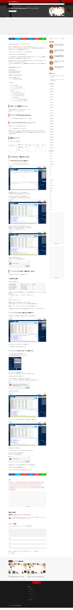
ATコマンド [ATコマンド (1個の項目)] (14, 483)
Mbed (51, 182)
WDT (51, 209)
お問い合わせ (31, 591)
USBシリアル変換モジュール (15, 86)
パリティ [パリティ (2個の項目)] (19, 488)
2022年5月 (52, 87)
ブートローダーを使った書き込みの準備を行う (19, 100)
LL (50, 177)
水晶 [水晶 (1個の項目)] (9, 490)
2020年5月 (52, 134)
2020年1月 (52, 145)
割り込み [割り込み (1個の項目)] (33, 488)
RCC (51, 193)
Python (51, 190)
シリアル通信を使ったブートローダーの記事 (19, 47)
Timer (51, 201)
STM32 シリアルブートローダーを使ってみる (22, 515)
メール (10, 543)
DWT (51, 156)
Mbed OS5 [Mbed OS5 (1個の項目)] (33, 483)
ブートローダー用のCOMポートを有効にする (19, 102)
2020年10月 (52, 121)
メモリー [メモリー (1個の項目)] (23, 488)
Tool (14, 12)
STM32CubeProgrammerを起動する (18, 95)
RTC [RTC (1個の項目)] (37, 483)
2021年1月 (52, 113)
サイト (10, 547)
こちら (16, 111)
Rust (51, 196)
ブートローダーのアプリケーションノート (17, 89)
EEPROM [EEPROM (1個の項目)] (21, 483)
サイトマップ (31, 594)
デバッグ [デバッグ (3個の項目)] (15, 488)
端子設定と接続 (14, 98)
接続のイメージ (13, 91)
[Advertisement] (36, 26)
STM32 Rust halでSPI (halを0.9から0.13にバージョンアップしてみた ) (59, 51)
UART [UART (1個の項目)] (40, 483)
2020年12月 (52, 116)
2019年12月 (52, 148)
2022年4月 (52, 89)
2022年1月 (52, 97)
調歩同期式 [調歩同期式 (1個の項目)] (13, 490)
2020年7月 (52, 129)
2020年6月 (52, 132)
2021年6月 (52, 100)
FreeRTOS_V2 (52, 164)
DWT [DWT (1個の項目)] (18, 483)
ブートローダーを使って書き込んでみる (17, 96)
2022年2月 (52, 95)
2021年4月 (52, 105)
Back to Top (36, 585)
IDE (50, 174)
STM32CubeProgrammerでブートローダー (17, 578)
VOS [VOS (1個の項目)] (42, 483)
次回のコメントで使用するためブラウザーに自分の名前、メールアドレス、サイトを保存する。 (24, 552)
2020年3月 (52, 140)
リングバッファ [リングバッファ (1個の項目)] (28, 488)
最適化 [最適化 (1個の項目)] (43, 488)
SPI (50, 198)
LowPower (51, 180)
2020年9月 (52, 124)
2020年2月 (52, 142)
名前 (10, 539)
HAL (50, 169)
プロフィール (31, 599)
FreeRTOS (51, 161)
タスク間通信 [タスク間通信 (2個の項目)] (11, 488)
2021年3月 (52, 108)
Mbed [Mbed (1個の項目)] (30, 483)
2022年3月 (52, 92)
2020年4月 (52, 137)
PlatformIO (52, 185)
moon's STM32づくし (18, 607)
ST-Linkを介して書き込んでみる (16, 93)
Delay (51, 153)
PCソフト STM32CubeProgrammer (16, 88)
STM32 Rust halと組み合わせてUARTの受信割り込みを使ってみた (59, 57)
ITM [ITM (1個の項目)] (26, 483)
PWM (51, 188)
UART (51, 206)
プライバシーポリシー (32, 596)
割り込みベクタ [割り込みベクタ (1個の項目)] (38, 488)
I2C (50, 172)
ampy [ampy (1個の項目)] (10, 483)
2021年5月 (52, 103)
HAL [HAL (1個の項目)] (24, 483)
